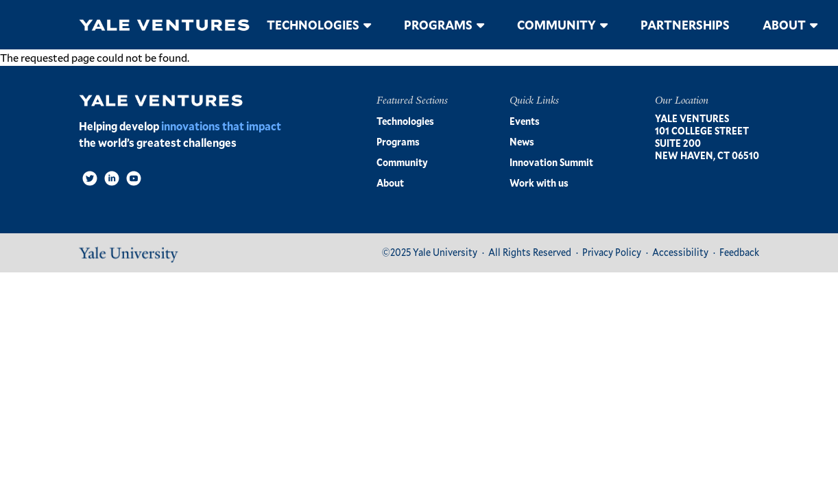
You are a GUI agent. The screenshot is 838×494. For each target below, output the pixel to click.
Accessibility (680, 252)
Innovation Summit (551, 162)
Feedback (739, 252)
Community (556, 24)
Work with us (539, 182)
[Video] (134, 178)
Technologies (313, 24)
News (522, 141)
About (784, 24)
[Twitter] (90, 178)
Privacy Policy (611, 252)
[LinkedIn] (112, 178)
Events (525, 121)
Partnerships (685, 24)
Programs (438, 24)
